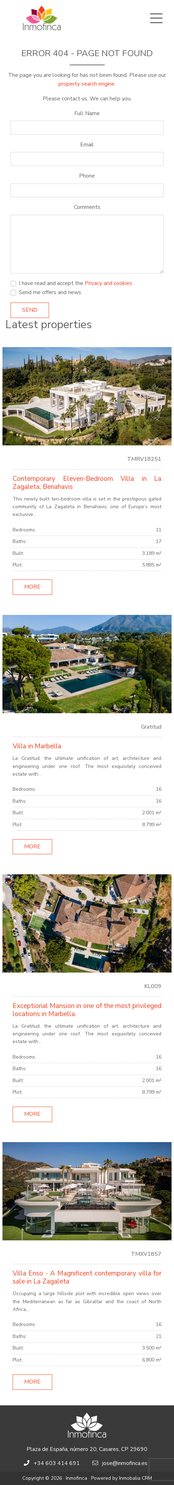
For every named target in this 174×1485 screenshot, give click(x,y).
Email (87, 144)
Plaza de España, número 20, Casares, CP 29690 (87, 1449)
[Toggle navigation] (156, 18)
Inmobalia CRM (135, 1478)
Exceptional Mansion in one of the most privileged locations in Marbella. (87, 1010)
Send (29, 310)
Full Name (87, 113)
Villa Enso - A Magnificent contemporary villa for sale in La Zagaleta (87, 1277)
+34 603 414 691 (57, 1463)
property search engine (86, 84)
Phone (87, 176)
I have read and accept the (75, 283)
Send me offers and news (50, 292)
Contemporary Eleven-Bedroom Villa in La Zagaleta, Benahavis (87, 482)
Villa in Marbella (37, 746)
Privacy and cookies (108, 283)
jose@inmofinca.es (124, 1463)
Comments (87, 207)
